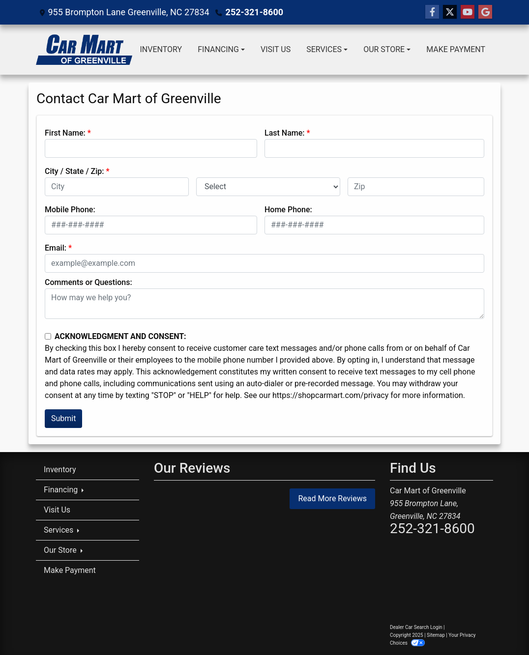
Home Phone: (288, 209)
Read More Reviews (332, 498)
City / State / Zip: (74, 171)
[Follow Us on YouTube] (467, 12)
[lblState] (268, 186)
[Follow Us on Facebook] (432, 12)
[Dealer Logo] (84, 49)
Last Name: (284, 133)
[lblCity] (117, 186)
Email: (55, 248)
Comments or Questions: (88, 282)
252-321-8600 (254, 12)
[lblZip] (416, 186)
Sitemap (436, 635)
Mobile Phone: (70, 209)
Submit (63, 418)
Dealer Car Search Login (416, 627)
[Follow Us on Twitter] (450, 12)
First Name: (65, 133)
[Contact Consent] (48, 336)
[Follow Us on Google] (485, 12)
